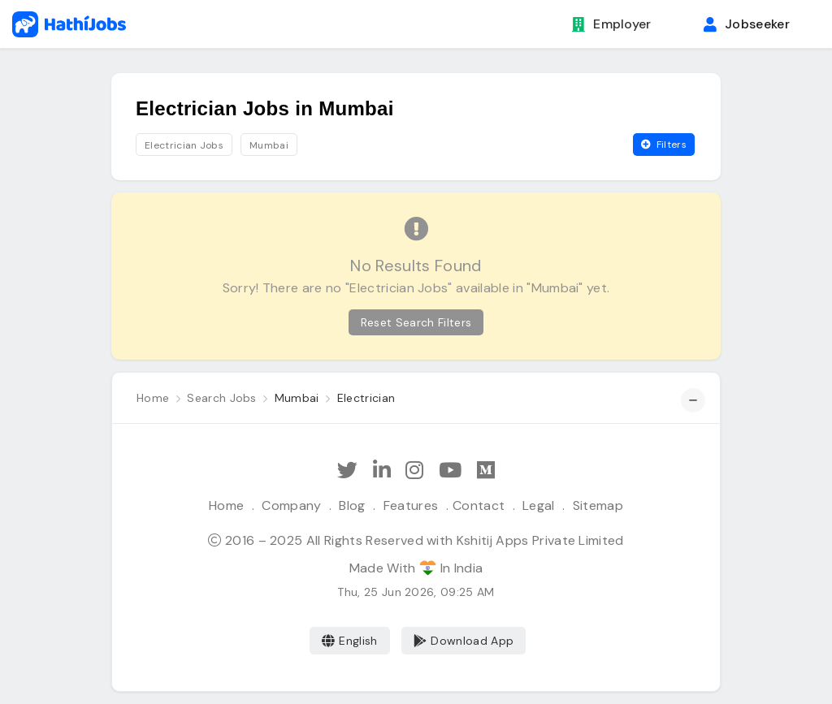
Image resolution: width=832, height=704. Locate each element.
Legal (538, 505)
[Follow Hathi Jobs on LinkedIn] (381, 471)
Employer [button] (612, 23)
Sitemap (598, 505)
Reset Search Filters (416, 322)
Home (226, 505)
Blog (352, 505)
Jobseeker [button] (747, 23)
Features (411, 505)
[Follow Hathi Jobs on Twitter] (347, 471)
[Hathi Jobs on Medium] (485, 471)
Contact (479, 505)
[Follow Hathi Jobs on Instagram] (414, 471)
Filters (664, 144)
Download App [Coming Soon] (464, 640)
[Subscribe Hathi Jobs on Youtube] (450, 471)
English (350, 640)
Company (291, 505)
